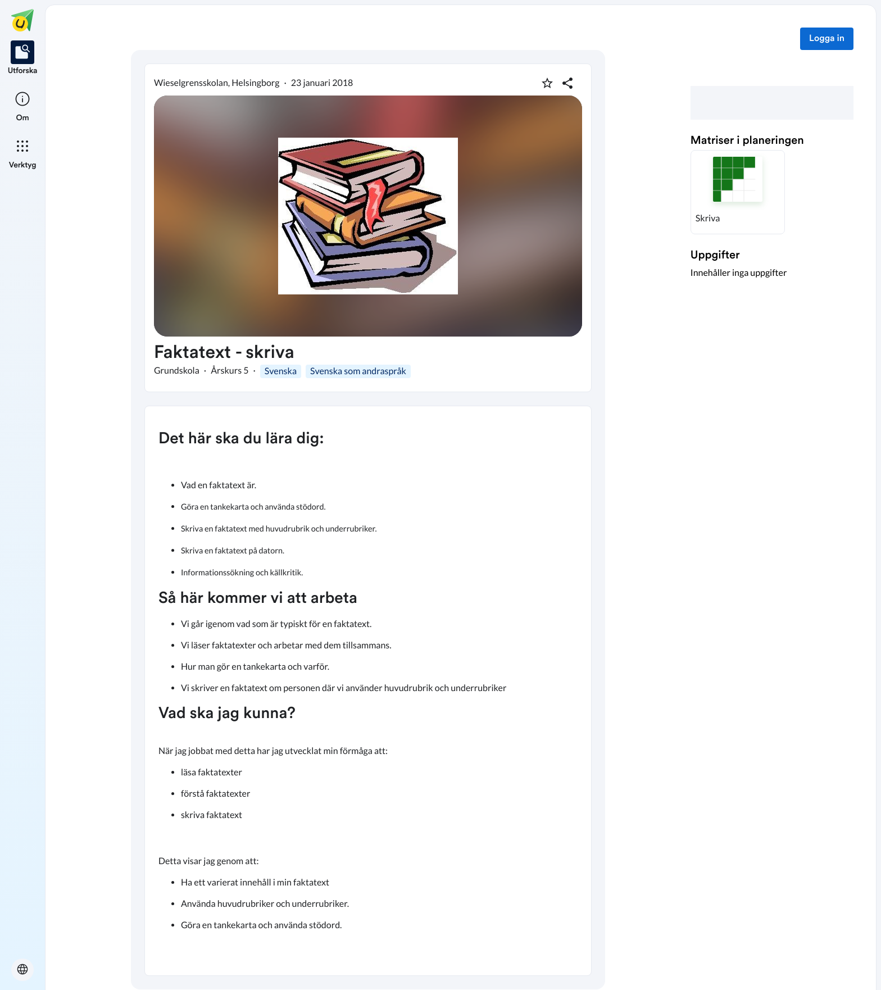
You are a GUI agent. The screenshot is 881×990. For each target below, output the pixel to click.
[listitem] (23, 58)
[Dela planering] (567, 83)
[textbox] (368, 690)
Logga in (826, 38)
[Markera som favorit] (547, 83)
